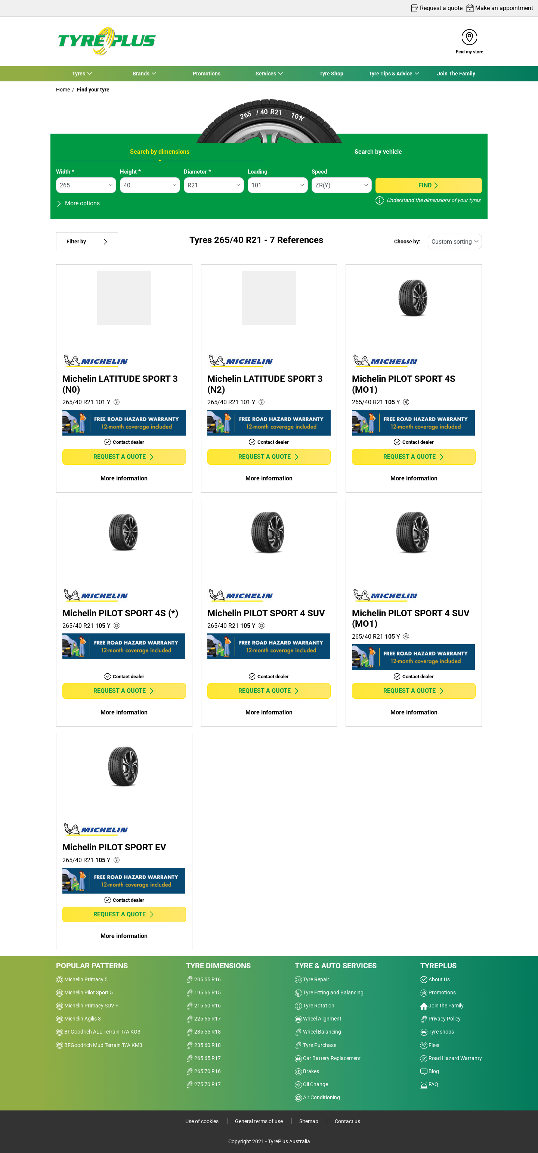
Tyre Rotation (314, 1006)
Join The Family (456, 74)
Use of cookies (202, 1121)
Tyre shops (437, 1032)
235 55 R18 (203, 1032)
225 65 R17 (203, 1019)
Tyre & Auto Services (336, 965)
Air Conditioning (317, 1097)
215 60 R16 (203, 1006)
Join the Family (442, 1006)
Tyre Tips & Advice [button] (390, 74)
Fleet (430, 1045)
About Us (435, 979)
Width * (65, 171)
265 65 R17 (203, 1058)
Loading (258, 171)
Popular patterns (92, 965)
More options (78, 203)
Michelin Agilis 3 (78, 1019)
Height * (130, 171)
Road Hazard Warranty (451, 1058)
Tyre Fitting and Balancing (329, 992)
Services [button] (265, 74)
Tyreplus (438, 965)
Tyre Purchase (315, 1045)
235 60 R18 (203, 1045)
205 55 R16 (203, 979)
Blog (429, 1071)
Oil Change (311, 1084)
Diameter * (197, 171)
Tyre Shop (331, 74)
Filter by (87, 242)
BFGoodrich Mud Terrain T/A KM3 (99, 1045)
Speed (319, 171)
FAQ (429, 1084)
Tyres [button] (78, 74)
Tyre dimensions (218, 965)
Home (63, 90)
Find (428, 185)
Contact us (347, 1121)
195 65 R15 (203, 992)
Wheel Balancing (318, 1032)
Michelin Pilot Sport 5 (84, 992)
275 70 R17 (203, 1084)
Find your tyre (92, 90)
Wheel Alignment (318, 1019)
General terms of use (259, 1121)
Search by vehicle (378, 151)
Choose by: (407, 242)
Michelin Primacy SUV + (87, 1006)
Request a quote (124, 456)
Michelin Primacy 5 (82, 979)
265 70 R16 (203, 1071)
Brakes (307, 1071)
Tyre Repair (312, 979)
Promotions (206, 74)
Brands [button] (141, 74)
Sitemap (309, 1121)
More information (124, 478)
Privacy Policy (440, 1019)
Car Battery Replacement (328, 1058)
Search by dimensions (159, 151)
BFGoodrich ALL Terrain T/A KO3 (98, 1032)
